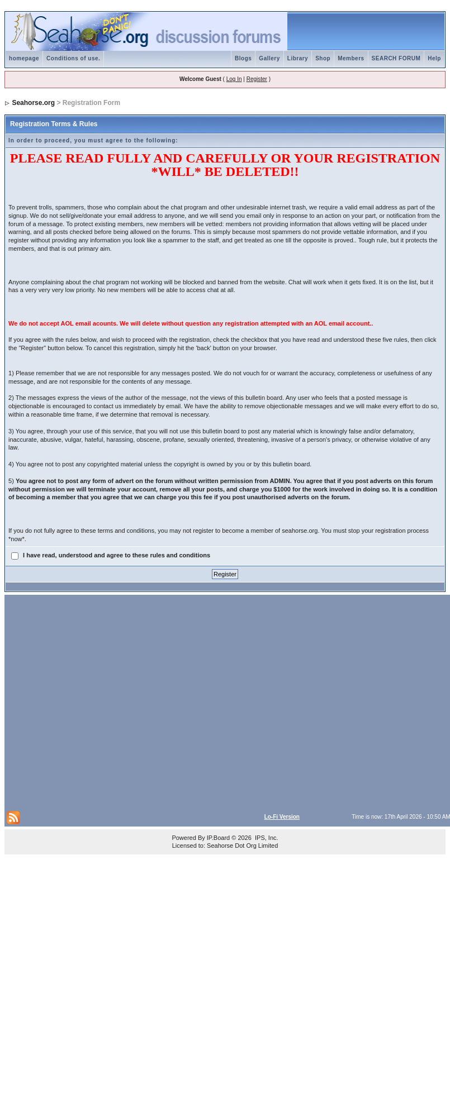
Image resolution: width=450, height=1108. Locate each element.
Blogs (243, 58)
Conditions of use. (73, 58)
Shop (322, 58)
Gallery (269, 58)
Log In (234, 79)
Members (351, 58)
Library (297, 58)
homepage (24, 58)
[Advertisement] (107, 701)
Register (257, 79)
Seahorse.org (33, 103)
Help (434, 58)
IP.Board (218, 837)
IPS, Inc (266, 837)
